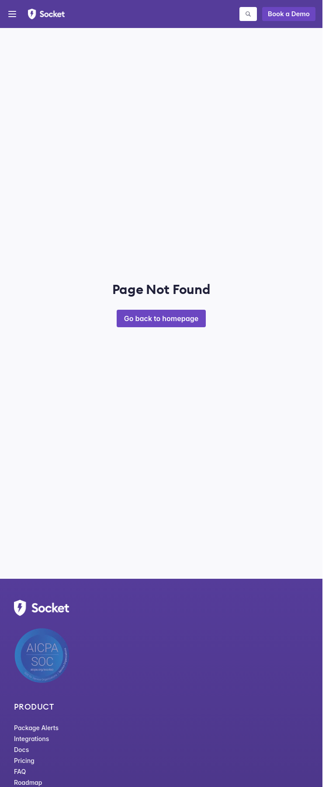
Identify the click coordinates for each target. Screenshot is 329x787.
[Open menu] (12, 14)
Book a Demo (289, 14)
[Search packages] (248, 14)
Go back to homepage (161, 318)
